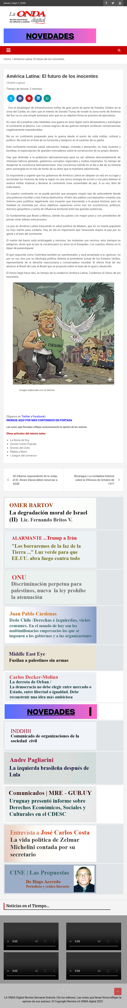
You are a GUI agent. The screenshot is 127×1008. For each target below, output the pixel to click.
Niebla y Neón (18, 451)
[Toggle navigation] (8, 50)
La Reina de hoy (19, 440)
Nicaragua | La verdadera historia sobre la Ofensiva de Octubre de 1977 (94, 479)
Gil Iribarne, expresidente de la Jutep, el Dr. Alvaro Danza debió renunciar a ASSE (35, 479)
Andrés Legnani (16, 82)
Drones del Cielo (20, 447)
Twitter (26, 416)
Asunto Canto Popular (23, 444)
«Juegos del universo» (23, 455)
